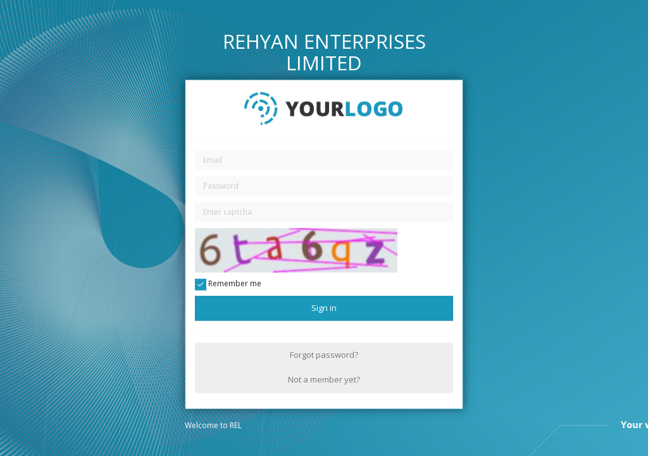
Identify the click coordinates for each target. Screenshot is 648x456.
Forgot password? (324, 354)
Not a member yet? (324, 380)
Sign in (324, 308)
